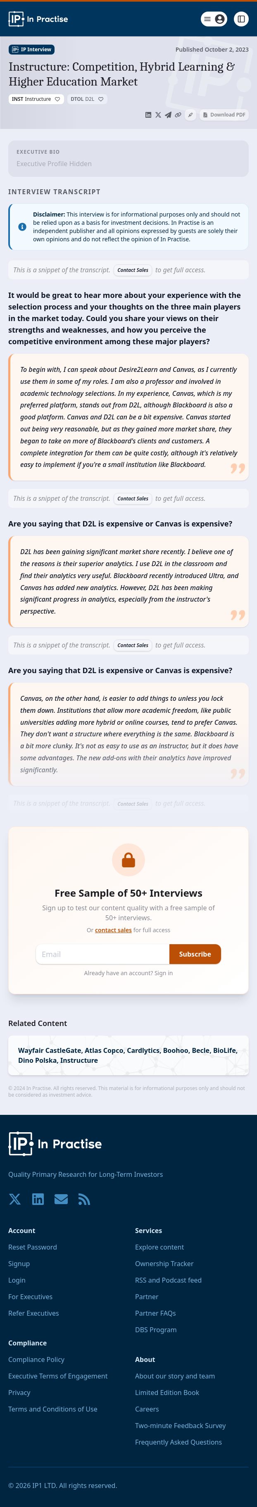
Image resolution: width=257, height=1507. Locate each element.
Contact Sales (132, 270)
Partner (147, 1296)
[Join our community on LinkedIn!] (38, 1199)
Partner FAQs (155, 1313)
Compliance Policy (36, 1359)
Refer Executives (33, 1313)
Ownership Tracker (164, 1263)
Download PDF (224, 114)
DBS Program (156, 1329)
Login (17, 1280)
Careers (147, 1409)
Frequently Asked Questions (178, 1442)
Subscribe (195, 954)
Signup (19, 1263)
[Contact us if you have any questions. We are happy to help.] (61, 1199)
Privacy (19, 1392)
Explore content (159, 1247)
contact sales (113, 930)
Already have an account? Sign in (128, 973)
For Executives (30, 1296)
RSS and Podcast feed (168, 1280)
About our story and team (175, 1376)
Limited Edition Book (167, 1392)
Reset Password (32, 1247)
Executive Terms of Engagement (58, 1376)
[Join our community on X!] (14, 1199)
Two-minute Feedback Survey (180, 1425)
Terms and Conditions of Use (53, 1409)
